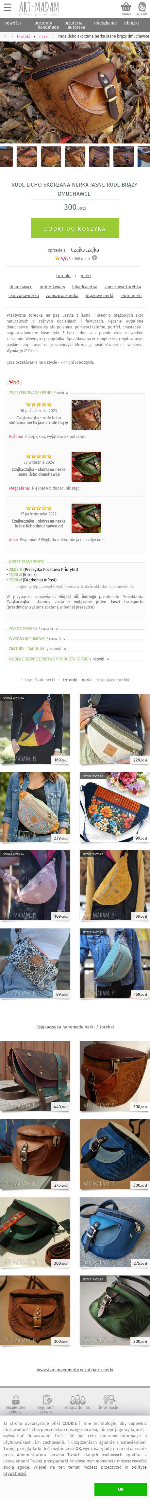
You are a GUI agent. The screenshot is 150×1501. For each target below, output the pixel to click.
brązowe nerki (99, 295)
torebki (63, 275)
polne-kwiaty (52, 286)
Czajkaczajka (85, 250)
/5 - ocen (72, 258)
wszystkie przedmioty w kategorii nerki (75, 1369)
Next (139, 89)
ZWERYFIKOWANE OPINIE (39, 393)
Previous (10, 89)
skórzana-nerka (23, 295)
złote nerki (131, 295)
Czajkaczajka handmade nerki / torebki (75, 1027)
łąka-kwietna (84, 286)
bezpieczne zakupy (15, 1409)
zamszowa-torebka (123, 286)
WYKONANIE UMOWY (38, 639)
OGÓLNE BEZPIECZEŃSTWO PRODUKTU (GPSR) (59, 659)
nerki (86, 275)
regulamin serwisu (46, 1409)
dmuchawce (20, 286)
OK (121, 1489)
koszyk (126, 14)
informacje (108, 1407)
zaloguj (142, 14)
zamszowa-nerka (62, 295)
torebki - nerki (77, 679)
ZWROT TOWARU (34, 628)
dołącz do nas (77, 1407)
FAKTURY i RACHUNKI (38, 649)
